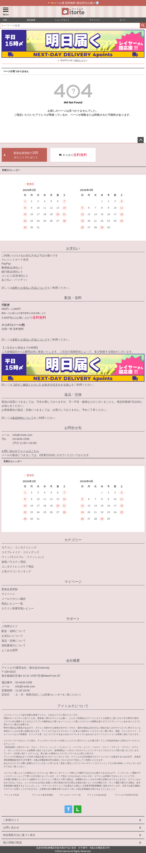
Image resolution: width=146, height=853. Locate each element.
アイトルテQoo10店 (96, 795)
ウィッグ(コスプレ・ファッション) (22, 556)
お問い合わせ (11, 827)
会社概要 (73, 660)
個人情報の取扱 (12, 842)
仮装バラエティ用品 (14, 561)
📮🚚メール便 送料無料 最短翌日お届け (73, 2)
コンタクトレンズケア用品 (18, 566)
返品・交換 (73, 395)
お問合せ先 (73, 428)
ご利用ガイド (10, 626)
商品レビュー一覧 (12, 603)
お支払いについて (12, 635)
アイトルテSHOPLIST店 (126, 795)
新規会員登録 (10, 589)
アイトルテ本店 (11, 795)
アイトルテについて (73, 706)
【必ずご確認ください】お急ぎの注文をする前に (41, 384)
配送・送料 (73, 298)
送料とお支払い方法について (29, 287)
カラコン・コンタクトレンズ (19, 547)
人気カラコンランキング (16, 571)
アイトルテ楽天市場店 (42, 795)
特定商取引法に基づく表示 (19, 835)
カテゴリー (73, 540)
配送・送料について (14, 631)
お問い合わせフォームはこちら (20, 451)
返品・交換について (14, 640)
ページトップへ (141, 140)
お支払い (73, 248)
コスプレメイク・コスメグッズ (20, 552)
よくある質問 (10, 650)
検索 (143, 25)
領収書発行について (14, 645)
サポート (73, 619)
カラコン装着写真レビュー (18, 608)
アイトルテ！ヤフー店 (70, 795)
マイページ (73, 582)
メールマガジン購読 (14, 598)
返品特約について (23, 417)
